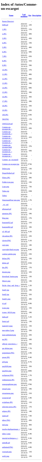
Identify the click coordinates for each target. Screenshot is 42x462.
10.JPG (4, 70)
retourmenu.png (8, 393)
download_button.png (10, 276)
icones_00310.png (8, 312)
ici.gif (4, 303)
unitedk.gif (6, 443)
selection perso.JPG (9, 407)
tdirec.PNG (6, 420)
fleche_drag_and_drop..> (11, 285)
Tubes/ (4, 196)
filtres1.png (6, 281)
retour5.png (6, 389)
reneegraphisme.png (9, 384)
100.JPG (5, 115)
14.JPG (4, 88)
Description (36, 15)
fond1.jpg (5, 290)
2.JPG (4, 34)
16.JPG (4, 97)
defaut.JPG (6, 258)
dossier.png (6, 272)
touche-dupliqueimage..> (11, 429)
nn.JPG (4, 339)
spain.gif (5, 416)
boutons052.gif (7, 223)
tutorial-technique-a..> (10, 438)
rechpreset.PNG (8, 375)
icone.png (5, 308)
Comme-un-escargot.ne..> (7, 151)
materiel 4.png (7, 326)
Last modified (24, 15)
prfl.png (5, 362)
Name (11, 15)
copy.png (5, 245)
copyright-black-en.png (10, 249)
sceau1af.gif (6, 398)
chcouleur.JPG (7, 236)
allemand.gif (6, 209)
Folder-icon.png (8, 182)
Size (29, 15)
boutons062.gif (7, 227)
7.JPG (4, 56)
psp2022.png (6, 371)
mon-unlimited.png (9, 335)
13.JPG (4, 83)
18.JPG (4, 106)
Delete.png (6, 169)
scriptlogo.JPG (7, 402)
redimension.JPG (8, 380)
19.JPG (4, 110)
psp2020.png (6, 366)
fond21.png (6, 299)
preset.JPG (6, 357)
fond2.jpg (5, 294)
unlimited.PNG (7, 447)
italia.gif (5, 317)
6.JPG (4, 52)
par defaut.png (7, 348)
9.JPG (4, 65)
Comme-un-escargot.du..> (7, 128)
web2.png (5, 456)
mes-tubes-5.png (8, 330)
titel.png (5, 425)
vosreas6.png (7, 452)
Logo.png (5, 187)
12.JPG (4, 79)
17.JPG (4, 101)
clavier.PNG (6, 241)
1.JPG (4, 29)
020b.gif (5, 25)
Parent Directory (8, 21)
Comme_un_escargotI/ (10, 160)
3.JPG (4, 38)
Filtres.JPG (6, 178)
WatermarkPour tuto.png (11, 200)
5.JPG (4, 47)
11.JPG (4, 74)
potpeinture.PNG (8, 353)
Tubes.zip (5, 191)
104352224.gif (7, 124)
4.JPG (4, 43)
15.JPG (4, 92)
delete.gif (5, 263)
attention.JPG (7, 214)
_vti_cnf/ (5, 205)
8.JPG (4, 61)
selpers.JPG (6, 411)
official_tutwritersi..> (9, 344)
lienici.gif (5, 321)
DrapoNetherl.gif (8, 173)
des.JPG (5, 267)
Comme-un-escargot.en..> (7, 137)
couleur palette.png (9, 254)
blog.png (5, 218)
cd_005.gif (6, 232)
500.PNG (5, 119)
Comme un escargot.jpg (10, 164)
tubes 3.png (6, 434)
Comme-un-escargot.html (7, 146)
